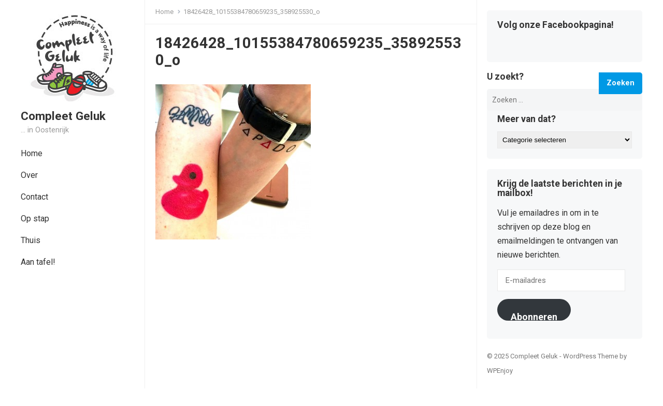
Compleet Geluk (63, 116)
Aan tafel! (38, 262)
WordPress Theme (590, 356)
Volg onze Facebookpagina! (555, 25)
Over (29, 175)
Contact (34, 197)
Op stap (35, 218)
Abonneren (534, 316)
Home (31, 153)
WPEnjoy (500, 370)
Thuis (30, 240)
